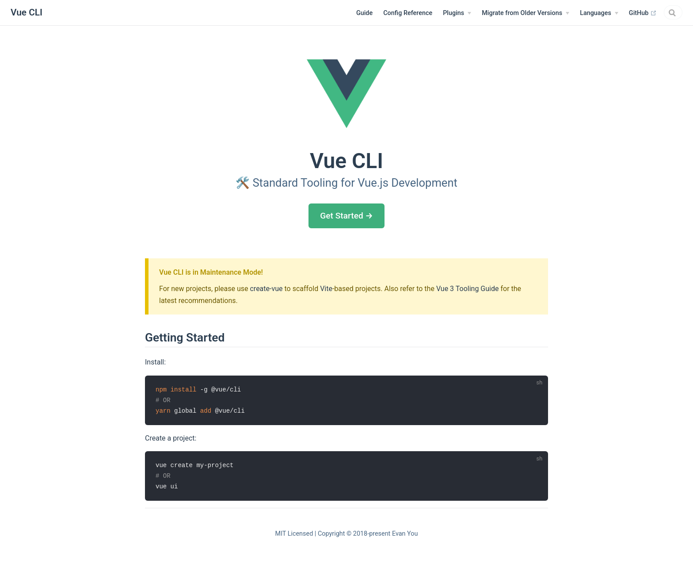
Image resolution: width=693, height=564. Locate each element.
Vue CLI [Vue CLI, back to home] (26, 12)
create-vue (266, 288)
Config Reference (355, 13)
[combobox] (647, 12)
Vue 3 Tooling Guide (467, 288)
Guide (312, 13)
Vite (326, 288)
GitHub (591, 13)
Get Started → (346, 216)
